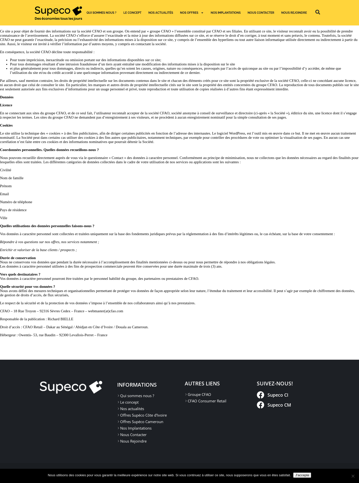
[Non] (352, 476)
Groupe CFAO (199, 394)
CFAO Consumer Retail (207, 400)
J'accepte (302, 475)
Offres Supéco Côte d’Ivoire (143, 415)
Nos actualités (160, 12)
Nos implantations (226, 12)
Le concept (132, 12)
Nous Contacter (261, 12)
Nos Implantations (136, 428)
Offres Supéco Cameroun (141, 421)
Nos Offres (192, 13)
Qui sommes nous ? (101, 12)
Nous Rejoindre (294, 12)
